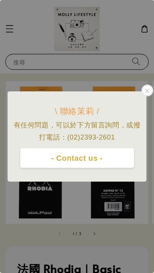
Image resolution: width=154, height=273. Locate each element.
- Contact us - (77, 158)
